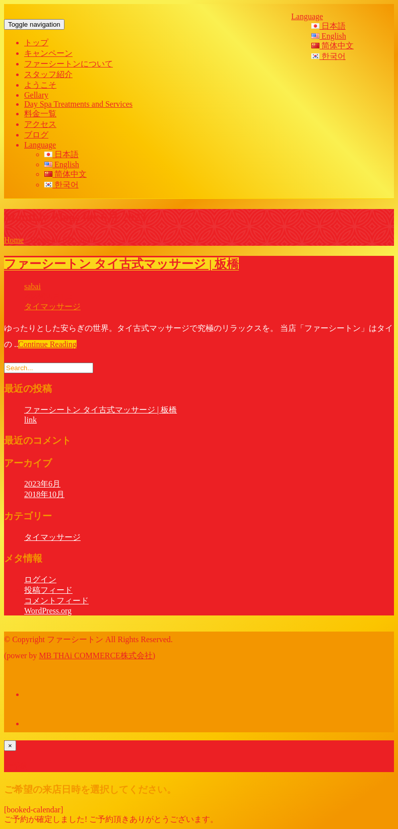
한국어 (328, 56)
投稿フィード (48, 590)
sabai (32, 286)
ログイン (40, 579)
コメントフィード (56, 600)
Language (307, 16)
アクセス (40, 124)
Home (14, 240)
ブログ (36, 134)
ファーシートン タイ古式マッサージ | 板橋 (121, 263)
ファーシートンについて (68, 63)
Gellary (36, 95)
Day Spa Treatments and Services (78, 104)
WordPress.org (48, 610)
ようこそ (40, 85)
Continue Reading (47, 344)
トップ (36, 42)
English (328, 36)
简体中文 (332, 45)
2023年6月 (42, 483)
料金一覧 (40, 113)
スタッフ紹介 (48, 74)
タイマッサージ (52, 306)
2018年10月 (44, 494)
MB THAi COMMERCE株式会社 (96, 655)
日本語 (328, 26)
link (30, 420)
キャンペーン (48, 53)
